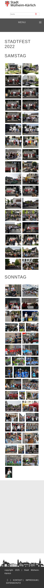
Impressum (32, 580)
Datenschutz (13, 583)
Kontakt (17, 580)
